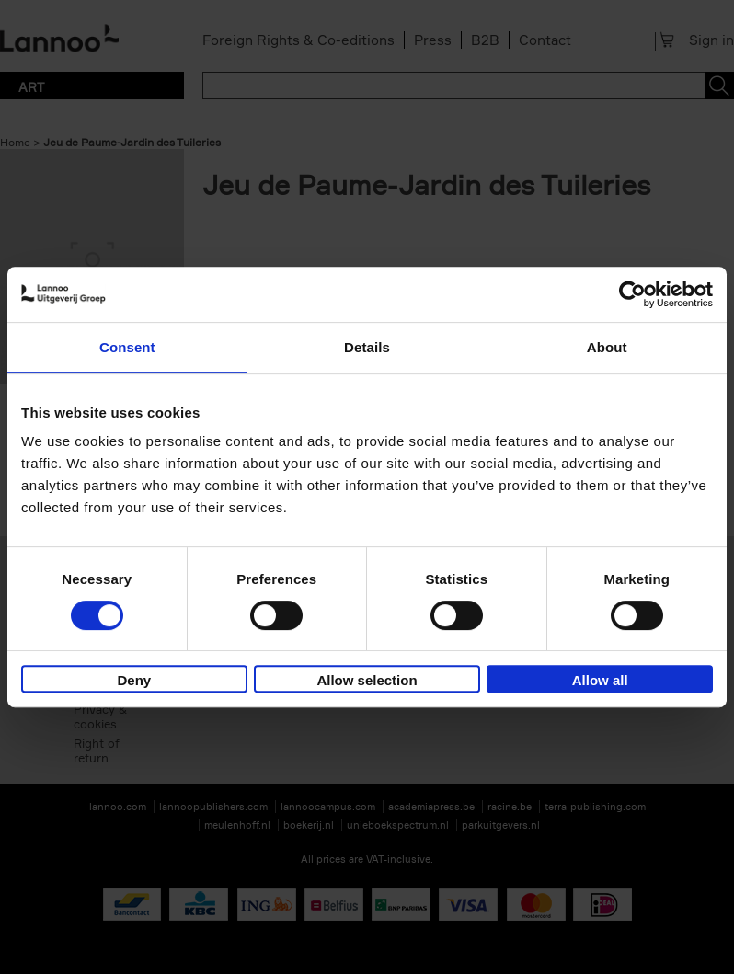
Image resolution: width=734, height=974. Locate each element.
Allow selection (366, 680)
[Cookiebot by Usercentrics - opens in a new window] (632, 294)
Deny (134, 680)
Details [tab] (367, 347)
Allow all (600, 680)
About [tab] (607, 347)
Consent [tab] (127, 347)
